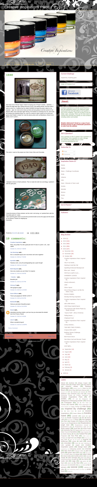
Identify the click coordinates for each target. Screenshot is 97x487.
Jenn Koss (70, 411)
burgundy (85, 439)
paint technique (72, 457)
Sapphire (77, 430)
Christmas (74, 393)
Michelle (63, 189)
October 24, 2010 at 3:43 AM (18, 316)
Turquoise (64, 436)
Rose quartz (65, 428)
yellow (69, 471)
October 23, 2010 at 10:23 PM (18, 306)
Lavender (74, 416)
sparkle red (86, 463)
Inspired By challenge (75, 408)
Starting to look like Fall (71, 265)
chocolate (67, 443)
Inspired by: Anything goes (69, 77)
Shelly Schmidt (85, 430)
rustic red (64, 461)
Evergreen (68, 403)
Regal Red (64, 423)
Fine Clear (85, 402)
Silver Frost (64, 432)
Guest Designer (65, 406)
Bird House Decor (69, 336)
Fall (78, 402)
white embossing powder (73, 469)
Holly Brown (86, 406)
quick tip (75, 459)
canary (74, 441)
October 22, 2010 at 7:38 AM (18, 248)
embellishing (64, 449)
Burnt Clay (72, 390)
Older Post (51, 336)
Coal (81, 393)
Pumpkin (73, 421)
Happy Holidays (75, 406)
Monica (63, 192)
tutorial (74, 467)
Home (8, 64)
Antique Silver (76, 384)
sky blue (77, 463)
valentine (86, 467)
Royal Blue (77, 428)
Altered (63, 383)
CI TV (40, 64)
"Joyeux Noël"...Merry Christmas (73, 313)
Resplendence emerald (81, 425)
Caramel (83, 392)
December (68, 251)
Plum (65, 421)
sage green (83, 461)
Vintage (63, 437)
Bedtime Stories (77, 388)
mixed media (67, 456)
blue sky (72, 439)
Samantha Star (68, 430)
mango (77, 454)
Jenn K (12, 320)
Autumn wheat (72, 386)
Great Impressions (84, 404)
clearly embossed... (70, 282)
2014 (64, 238)
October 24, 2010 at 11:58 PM (18, 324)
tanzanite (72, 465)
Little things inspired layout (72, 306)
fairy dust (67, 451)
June (66, 357)
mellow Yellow (87, 454)
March (67, 364)
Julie (62, 180)
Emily (62, 174)
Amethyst (71, 383)
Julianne (63, 177)
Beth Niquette (14, 269)
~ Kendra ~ (13, 277)
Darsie (63, 165)
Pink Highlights (86, 419)
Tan (75, 434)
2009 (64, 373)
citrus (76, 443)
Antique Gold (65, 384)
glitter (87, 451)
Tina (62, 198)
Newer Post (10, 336)
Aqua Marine (87, 384)
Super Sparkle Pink (86, 432)
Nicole (63, 195)
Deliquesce (85, 399)
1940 (65, 285)
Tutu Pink (74, 436)
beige (79, 438)
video (62, 469)
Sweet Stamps (67, 434)
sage (73, 461)
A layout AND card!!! (70, 330)
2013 (64, 241)
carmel (89, 441)
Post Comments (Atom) (34, 341)
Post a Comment (13, 328)
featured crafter (79, 451)
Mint (83, 418)
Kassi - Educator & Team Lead (70, 183)
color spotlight (65, 445)
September (68, 349)
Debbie (63, 168)
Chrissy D (13, 285)
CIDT (68, 392)
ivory (81, 452)
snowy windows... (69, 324)
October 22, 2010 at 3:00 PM (18, 273)
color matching (85, 443)
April (66, 362)
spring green (64, 465)
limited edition (69, 454)
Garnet (71, 404)
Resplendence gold (66, 426)
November (68, 253)
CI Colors (17, 64)
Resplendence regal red (82, 426)
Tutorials (48, 64)
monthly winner (78, 456)
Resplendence (73, 423)
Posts (64, 151)
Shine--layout (68, 287)
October (67, 256)
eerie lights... (68, 346)
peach (82, 457)
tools (84, 465)
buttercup (64, 441)
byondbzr (13, 260)
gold (62, 453)
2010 (64, 249)
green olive (72, 453)
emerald (88, 449)
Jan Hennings (14, 252)
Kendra (63, 186)
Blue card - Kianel (69, 270)
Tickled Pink (83, 434)
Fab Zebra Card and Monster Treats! (75, 339)
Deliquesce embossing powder (72, 401)
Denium (88, 401)
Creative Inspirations (16, 242)
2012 (64, 243)
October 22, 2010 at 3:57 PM (18, 281)
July (66, 354)
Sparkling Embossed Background (74, 268)
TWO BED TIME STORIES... (72, 327)
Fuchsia (63, 404)
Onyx (76, 419)
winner (82, 469)
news (87, 456)
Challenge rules (29, 64)
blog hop (87, 437)
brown (78, 439)
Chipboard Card (69, 318)
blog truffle (64, 439)
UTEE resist (86, 436)
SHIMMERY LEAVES (70, 275)
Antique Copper (83, 383)
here (73, 84)
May (66, 359)
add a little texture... (70, 303)
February (67, 367)
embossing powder (75, 449)
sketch (69, 463)
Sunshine (73, 432)
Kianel (12, 310)
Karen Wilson (14, 293)
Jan (62, 411)
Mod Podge (70, 419)
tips (79, 465)
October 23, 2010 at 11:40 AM (18, 290)
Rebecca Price (83, 421)
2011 (64, 246)
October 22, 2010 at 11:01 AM (18, 265)
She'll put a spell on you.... (72, 273)
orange (63, 457)
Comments (66, 154)
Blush (63, 390)
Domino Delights (69, 294)
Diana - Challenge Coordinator (70, 171)
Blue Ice (85, 388)
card (80, 441)
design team (82, 447)
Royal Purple (87, 428)
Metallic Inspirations (73, 418)
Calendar (75, 392)
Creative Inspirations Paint (27, 7)
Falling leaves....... (69, 315)
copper (78, 445)
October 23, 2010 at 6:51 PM (18, 298)
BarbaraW (13, 301)
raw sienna (85, 459)
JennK (79, 411)
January (67, 370)
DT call (75, 399)
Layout (83, 416)
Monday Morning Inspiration (72, 296)
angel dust (70, 437)
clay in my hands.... (70, 262)
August (67, 352)
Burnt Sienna (82, 390)
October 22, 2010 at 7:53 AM (18, 257)
